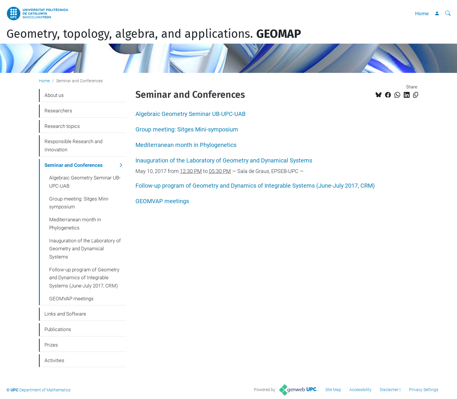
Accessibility (360, 389)
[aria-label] (448, 13)
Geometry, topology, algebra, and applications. (153, 34)
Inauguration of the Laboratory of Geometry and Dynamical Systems (223, 160)
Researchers (58, 111)
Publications (57, 329)
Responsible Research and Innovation (73, 145)
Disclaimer (389, 389)
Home (422, 13)
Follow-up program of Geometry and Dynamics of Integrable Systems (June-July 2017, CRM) (255, 185)
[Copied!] (415, 95)
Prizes (51, 345)
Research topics (62, 126)
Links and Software (65, 314)
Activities (54, 360)
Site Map (333, 389)
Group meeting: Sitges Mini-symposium (186, 129)
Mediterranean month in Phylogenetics (185, 145)
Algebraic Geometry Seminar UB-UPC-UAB (190, 114)
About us (54, 95)
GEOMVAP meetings (162, 201)
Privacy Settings (423, 389)
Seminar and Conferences (73, 165)
